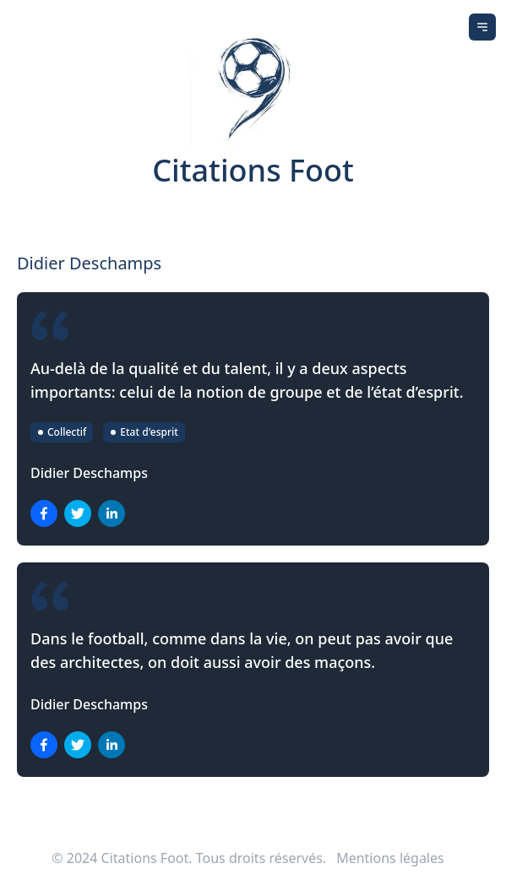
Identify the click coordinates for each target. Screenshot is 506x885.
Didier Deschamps (89, 473)
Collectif (61, 432)
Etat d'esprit (144, 432)
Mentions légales (390, 858)
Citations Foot (253, 170)
